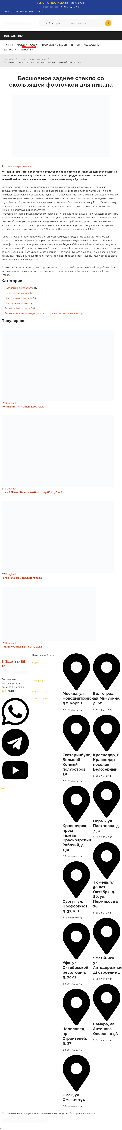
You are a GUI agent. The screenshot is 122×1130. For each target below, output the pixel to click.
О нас (7, 11)
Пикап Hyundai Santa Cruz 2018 (22, 646)
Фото (15, 11)
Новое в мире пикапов (32, 59)
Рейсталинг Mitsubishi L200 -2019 (23, 406)
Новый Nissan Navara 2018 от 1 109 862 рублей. (32, 492)
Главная (8, 59)
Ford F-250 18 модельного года (22, 577)
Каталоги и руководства (19, 288)
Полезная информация (18, 303)
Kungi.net (10, 403)
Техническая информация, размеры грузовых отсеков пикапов (42, 313)
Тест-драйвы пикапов (17, 308)
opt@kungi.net (48, 691)
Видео (23, 11)
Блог (31, 11)
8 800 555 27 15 (70, 6)
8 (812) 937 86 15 (13, 663)
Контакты (41, 11)
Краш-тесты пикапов (17, 293)
